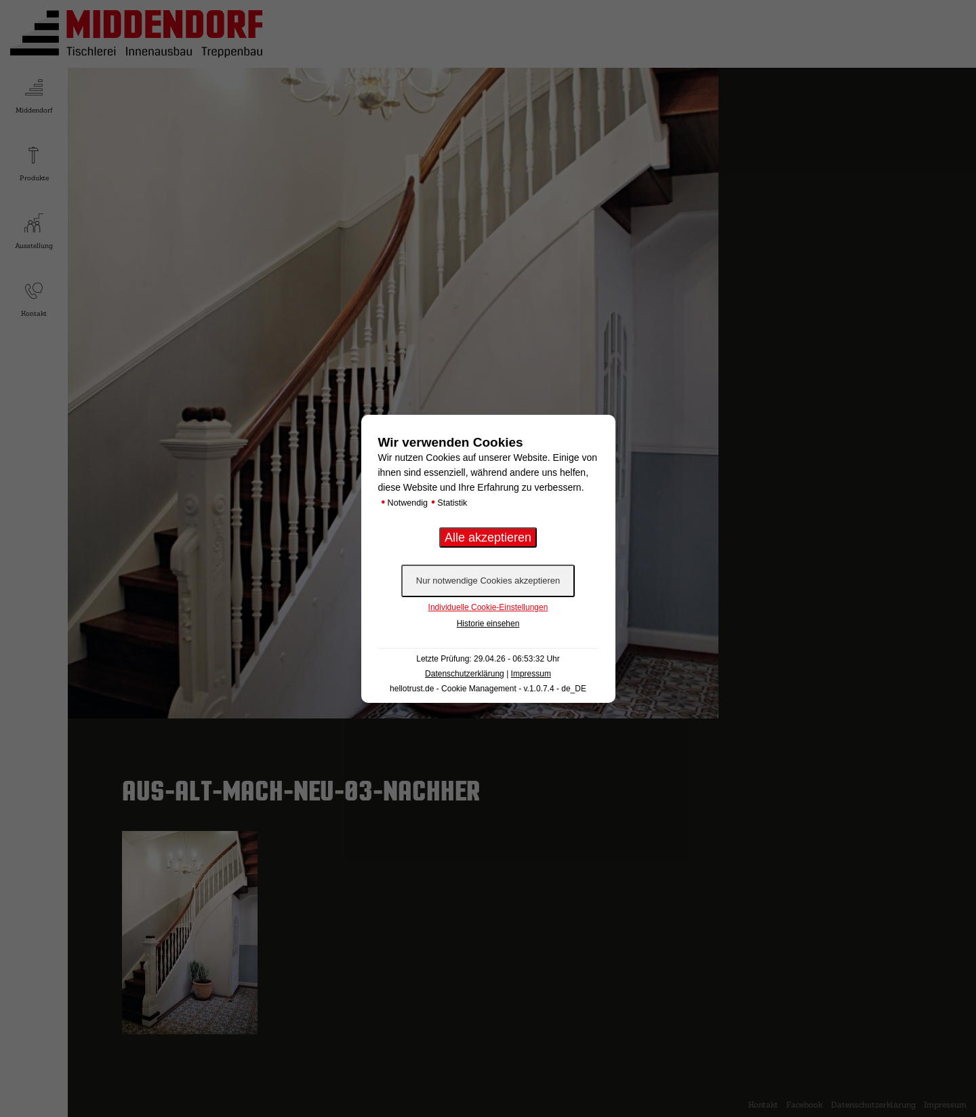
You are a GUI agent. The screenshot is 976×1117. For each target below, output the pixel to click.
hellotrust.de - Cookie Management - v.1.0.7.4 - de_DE (488, 688)
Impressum (531, 673)
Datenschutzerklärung (464, 673)
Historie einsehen (488, 623)
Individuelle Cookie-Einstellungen (488, 607)
